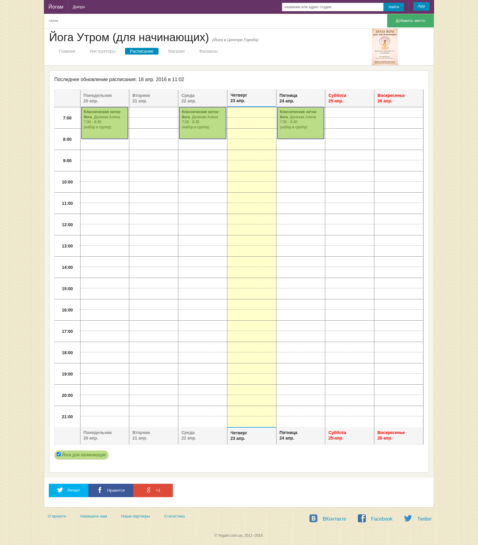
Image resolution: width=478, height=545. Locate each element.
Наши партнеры (135, 516)
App (421, 6)
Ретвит (68, 490)
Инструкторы (102, 51)
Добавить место (410, 20)
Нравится (111, 490)
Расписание (141, 51)
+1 (153, 490)
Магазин (176, 51)
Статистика (174, 516)
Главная (67, 51)
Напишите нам (93, 516)
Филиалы (208, 51)
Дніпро (79, 7)
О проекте (57, 516)
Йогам (55, 7)
